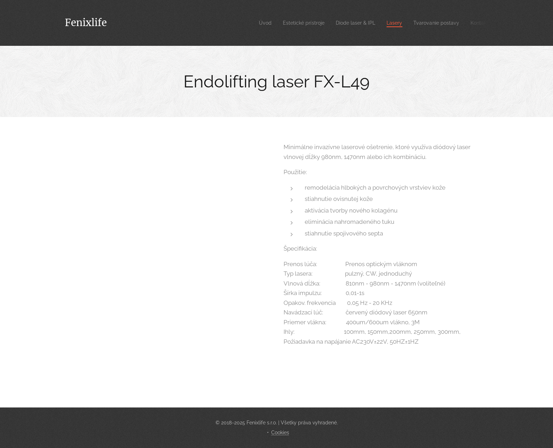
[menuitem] (250, 23)
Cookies (280, 432)
